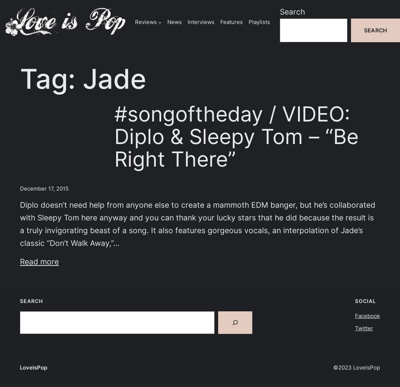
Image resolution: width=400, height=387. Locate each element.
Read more (39, 261)
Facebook (367, 315)
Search (292, 11)
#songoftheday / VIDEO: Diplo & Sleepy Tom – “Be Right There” (236, 137)
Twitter (364, 328)
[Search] (235, 322)
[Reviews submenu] (160, 22)
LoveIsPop (33, 367)
